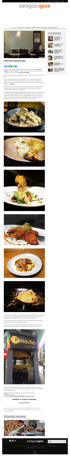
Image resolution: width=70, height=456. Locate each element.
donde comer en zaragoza (9, 409)
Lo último (42, 445)
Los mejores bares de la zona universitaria (58, 45)
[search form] (57, 441)
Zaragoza (12, 84)
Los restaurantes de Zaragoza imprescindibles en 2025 (59, 58)
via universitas (34, 409)
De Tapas (15, 408)
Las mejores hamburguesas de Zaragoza (58, 63)
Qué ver (28, 27)
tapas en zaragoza (26, 409)
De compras (43, 27)
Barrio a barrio (53, 27)
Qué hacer (21, 27)
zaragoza (39, 409)
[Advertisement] (35, 18)
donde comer (36, 408)
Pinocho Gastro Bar (18, 409)
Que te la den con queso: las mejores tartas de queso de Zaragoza (59, 70)
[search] (64, 441)
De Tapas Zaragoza (29, 408)
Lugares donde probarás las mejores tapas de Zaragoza (58, 51)
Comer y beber (35, 27)
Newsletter (26, 445)
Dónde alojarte (52, 445)
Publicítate (34, 445)
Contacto (17, 445)
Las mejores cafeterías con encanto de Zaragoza (58, 38)
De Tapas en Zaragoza (21, 408)
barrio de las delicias (8, 408)
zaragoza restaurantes (8, 411)
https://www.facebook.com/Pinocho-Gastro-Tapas (21, 396)
